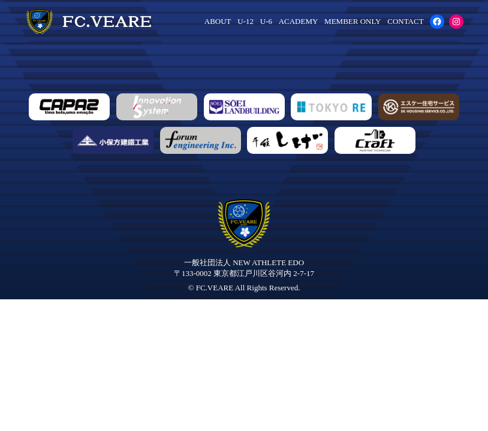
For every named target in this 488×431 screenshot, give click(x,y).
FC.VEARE (214, 287)
